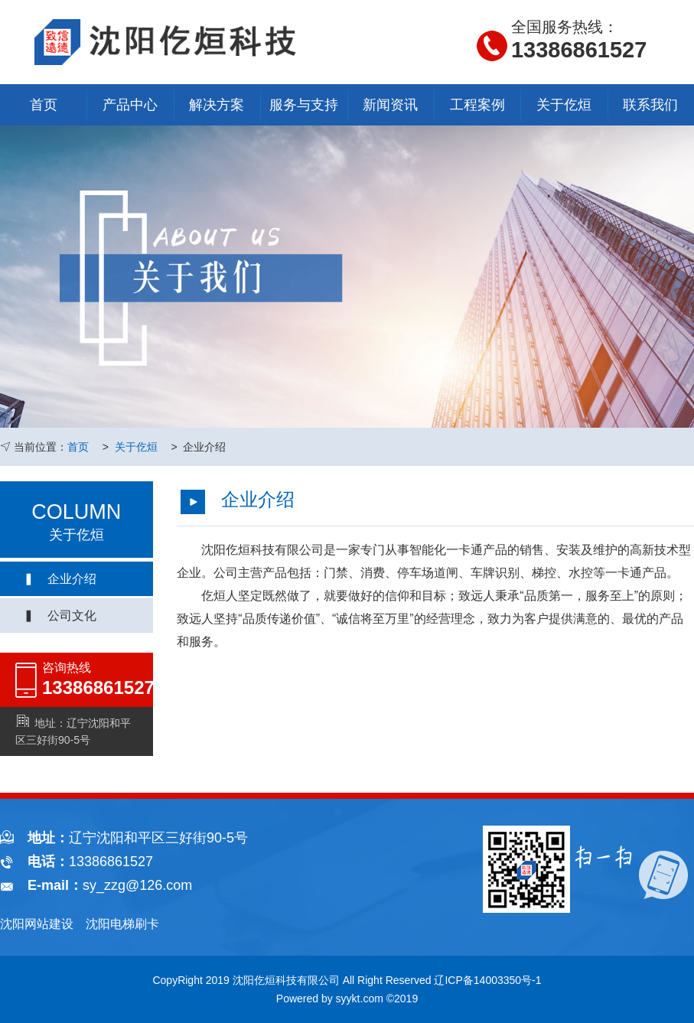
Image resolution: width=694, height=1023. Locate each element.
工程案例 (477, 104)
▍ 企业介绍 (59, 578)
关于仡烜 (563, 104)
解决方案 (216, 104)
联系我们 (650, 104)
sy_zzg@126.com (137, 885)
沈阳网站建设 (36, 923)
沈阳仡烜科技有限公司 (286, 980)
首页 (43, 104)
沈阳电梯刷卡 (122, 923)
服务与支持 (303, 104)
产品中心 (130, 104)
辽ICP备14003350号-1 (487, 980)
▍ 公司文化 (59, 615)
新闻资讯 (390, 104)
